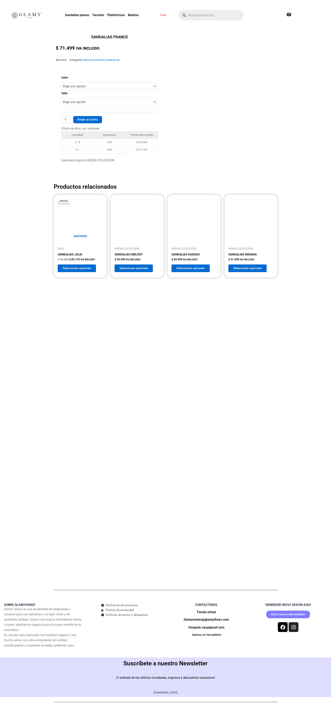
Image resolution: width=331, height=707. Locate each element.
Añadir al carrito (88, 119)
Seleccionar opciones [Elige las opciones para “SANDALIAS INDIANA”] (249, 267)
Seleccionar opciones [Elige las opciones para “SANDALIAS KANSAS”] (192, 267)
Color (64, 77)
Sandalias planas (77, 15)
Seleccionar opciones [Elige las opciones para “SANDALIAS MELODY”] (135, 267)
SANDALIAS (116, 60)
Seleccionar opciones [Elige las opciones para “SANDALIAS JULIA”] (79, 267)
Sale (163, 15)
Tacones (98, 15)
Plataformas (116, 15)
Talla (64, 93)
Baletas (133, 15)
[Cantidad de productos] (67, 119)
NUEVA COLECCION (95, 60)
